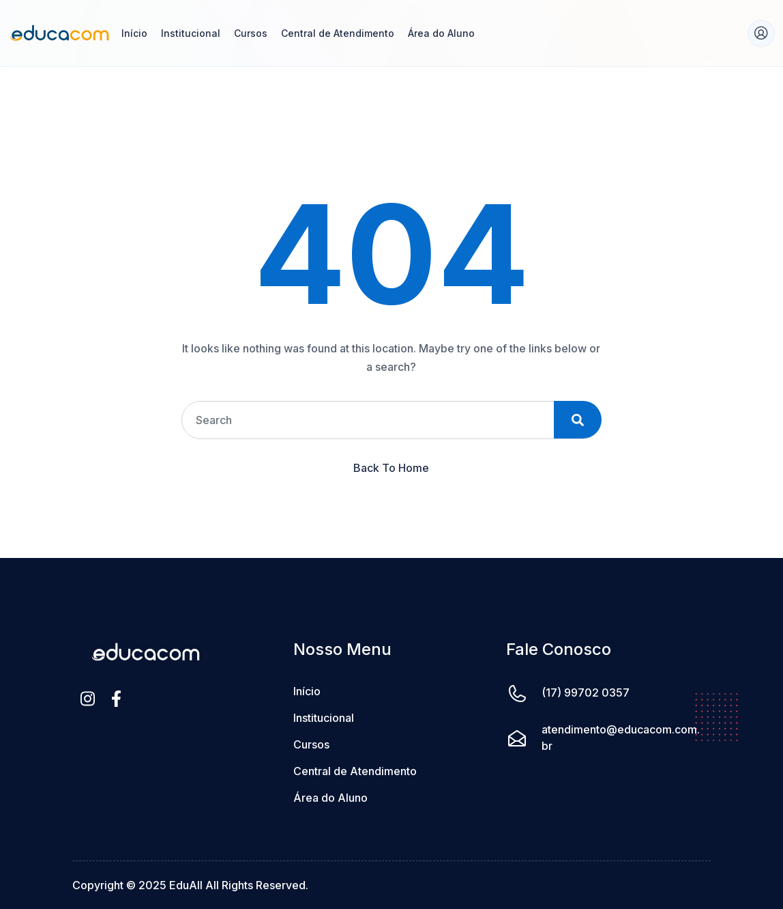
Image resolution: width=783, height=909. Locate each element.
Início (134, 33)
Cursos (250, 33)
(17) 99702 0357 (586, 692)
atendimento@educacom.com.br (621, 738)
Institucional (190, 33)
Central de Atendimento (337, 33)
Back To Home (391, 468)
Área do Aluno (441, 33)
